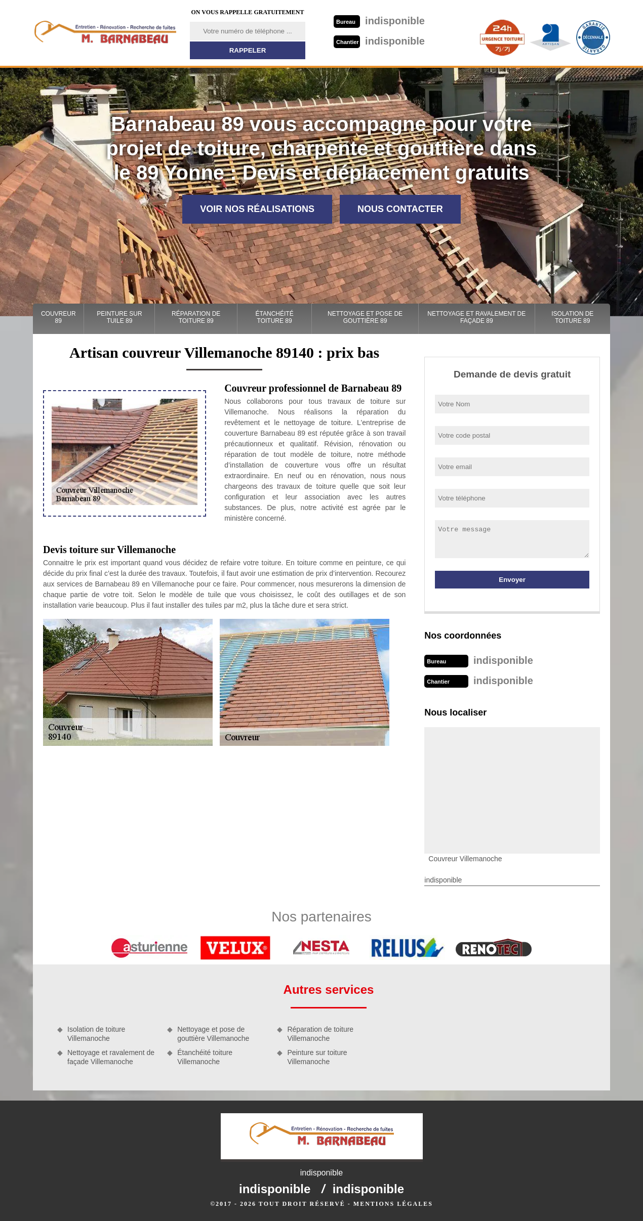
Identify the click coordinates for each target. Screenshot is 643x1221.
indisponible (379, 20)
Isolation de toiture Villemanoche (96, 1033)
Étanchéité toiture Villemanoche (204, 1057)
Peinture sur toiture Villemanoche (317, 1057)
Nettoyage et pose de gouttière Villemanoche (213, 1033)
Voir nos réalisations (257, 209)
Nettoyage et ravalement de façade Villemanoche (110, 1057)
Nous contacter (400, 209)
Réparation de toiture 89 (196, 317)
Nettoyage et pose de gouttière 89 (365, 317)
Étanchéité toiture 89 (275, 317)
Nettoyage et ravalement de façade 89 (476, 317)
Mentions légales (393, 1203)
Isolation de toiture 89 (572, 317)
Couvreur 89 (58, 317)
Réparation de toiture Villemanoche (320, 1033)
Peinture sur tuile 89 (119, 317)
